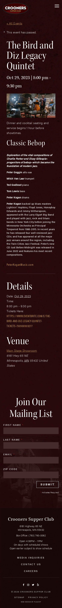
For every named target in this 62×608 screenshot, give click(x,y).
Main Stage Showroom (22, 350)
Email (9, 454)
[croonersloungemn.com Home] (16, 8)
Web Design (26, 602)
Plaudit (37, 602)
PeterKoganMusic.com (20, 264)
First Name (13, 425)
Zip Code (10, 469)
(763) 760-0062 (37, 535)
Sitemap (19, 597)
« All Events (14, 23)
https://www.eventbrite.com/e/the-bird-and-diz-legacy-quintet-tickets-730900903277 (29, 321)
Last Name (12, 439)
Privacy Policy (38, 597)
